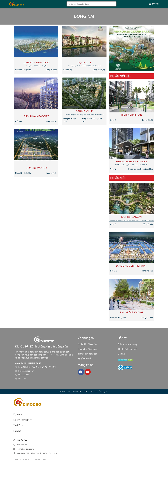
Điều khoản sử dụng (127, 344)
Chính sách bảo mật (127, 349)
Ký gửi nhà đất (85, 358)
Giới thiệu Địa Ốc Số (87, 344)
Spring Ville (84, 111)
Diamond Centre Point (131, 265)
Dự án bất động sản (87, 349)
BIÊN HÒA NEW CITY (36, 116)
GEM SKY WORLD (36, 167)
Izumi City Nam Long (36, 62)
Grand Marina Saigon (131, 161)
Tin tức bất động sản (87, 353)
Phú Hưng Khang (131, 312)
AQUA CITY (84, 62)
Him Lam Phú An (131, 114)
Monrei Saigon (131, 216)
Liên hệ (121, 353)
